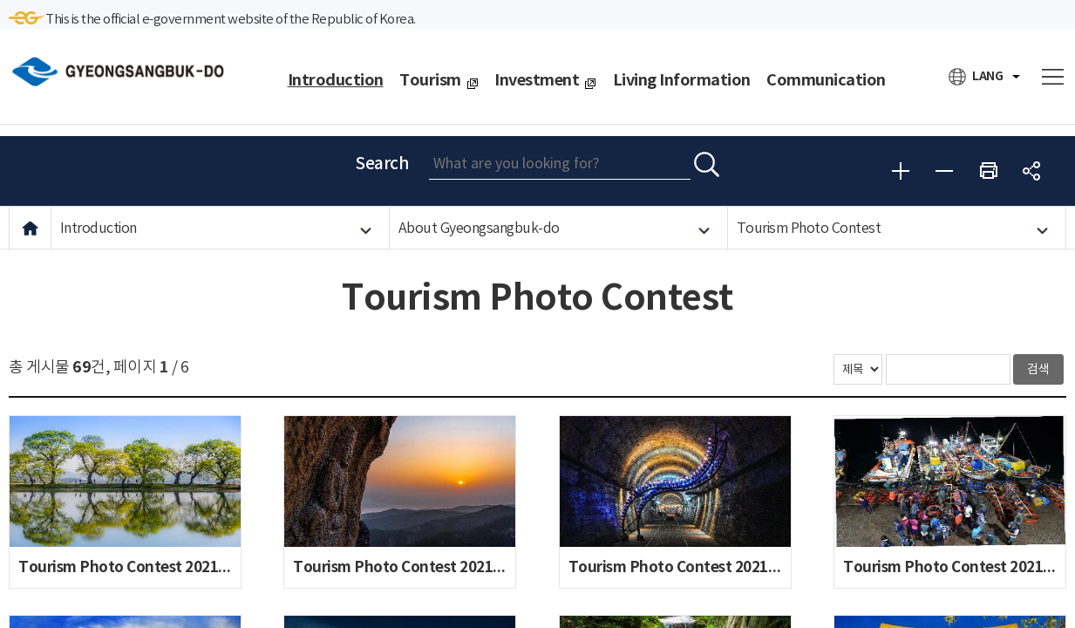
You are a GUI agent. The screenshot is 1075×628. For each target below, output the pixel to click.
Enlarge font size (900, 171)
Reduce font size (944, 171)
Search (382, 164)
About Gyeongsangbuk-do (479, 228)
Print (987, 171)
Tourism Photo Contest (809, 228)
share (1031, 171)
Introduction (98, 228)
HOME (30, 228)
